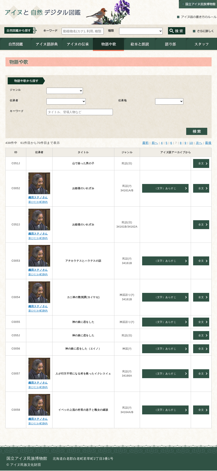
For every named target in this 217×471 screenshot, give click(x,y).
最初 (145, 142)
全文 (201, 163)
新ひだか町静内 (38, 201)
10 (191, 142)
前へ (155, 142)
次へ (199, 142)
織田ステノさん (38, 197)
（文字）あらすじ (165, 188)
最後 (208, 142)
